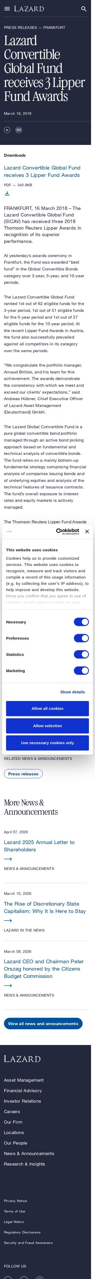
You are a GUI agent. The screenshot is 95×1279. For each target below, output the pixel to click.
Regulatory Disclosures (22, 1232)
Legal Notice (14, 1222)
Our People (15, 1143)
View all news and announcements (43, 1023)
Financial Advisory (23, 1090)
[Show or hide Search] (84, 9)
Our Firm (13, 1122)
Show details (72, 692)
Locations (14, 1132)
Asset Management (24, 1080)
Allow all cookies (48, 708)
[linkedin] (7, 130)
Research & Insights (24, 1164)
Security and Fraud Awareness (28, 1242)
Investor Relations (22, 1101)
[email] (19, 130)
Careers (12, 1111)
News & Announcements (29, 1153)
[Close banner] (87, 532)
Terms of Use (14, 1211)
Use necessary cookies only (47, 743)
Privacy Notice (15, 1201)
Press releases (23, 773)
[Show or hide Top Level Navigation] (7, 8)
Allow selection (47, 725)
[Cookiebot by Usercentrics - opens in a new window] (58, 531)
